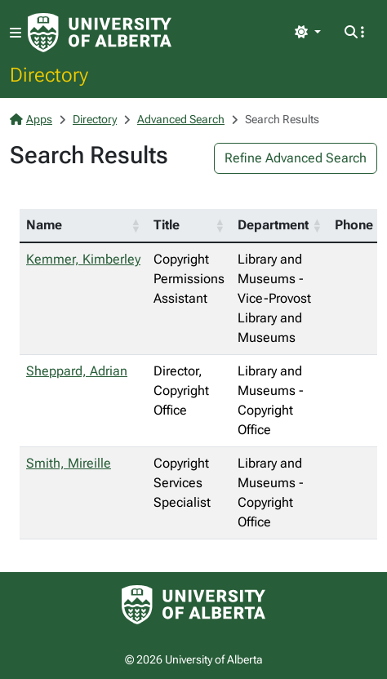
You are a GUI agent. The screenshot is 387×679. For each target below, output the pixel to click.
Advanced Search (181, 119)
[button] (135, 225)
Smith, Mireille (68, 463)
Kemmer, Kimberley (83, 259)
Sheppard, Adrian (76, 371)
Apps (31, 119)
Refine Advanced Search (296, 158)
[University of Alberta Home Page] (99, 32)
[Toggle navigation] (15, 33)
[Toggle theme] (307, 32)
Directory (49, 74)
